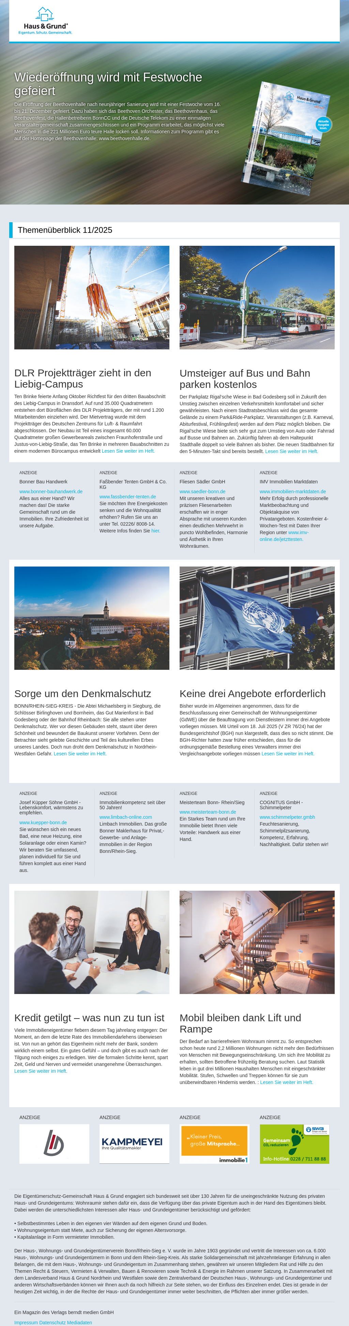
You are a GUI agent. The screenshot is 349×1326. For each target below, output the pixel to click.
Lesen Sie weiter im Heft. (128, 451)
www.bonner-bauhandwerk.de (50, 491)
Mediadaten (79, 1322)
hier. (155, 530)
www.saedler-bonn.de (203, 491)
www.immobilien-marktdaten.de (293, 491)
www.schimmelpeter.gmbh (287, 817)
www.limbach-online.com (126, 817)
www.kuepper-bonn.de (43, 822)
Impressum (26, 1322)
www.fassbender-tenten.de (128, 496)
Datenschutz (52, 1322)
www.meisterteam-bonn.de (208, 812)
